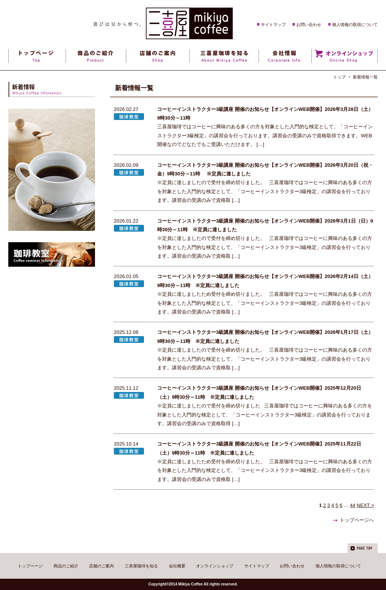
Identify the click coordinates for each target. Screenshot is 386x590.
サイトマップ (273, 24)
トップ (339, 77)
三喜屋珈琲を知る (141, 566)
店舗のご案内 (101, 566)
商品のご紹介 (66, 566)
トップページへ (357, 520)
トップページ (30, 566)
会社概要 (177, 566)
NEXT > (365, 505)
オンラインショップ (214, 566)
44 (352, 505)
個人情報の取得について (355, 24)
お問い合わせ (308, 24)
